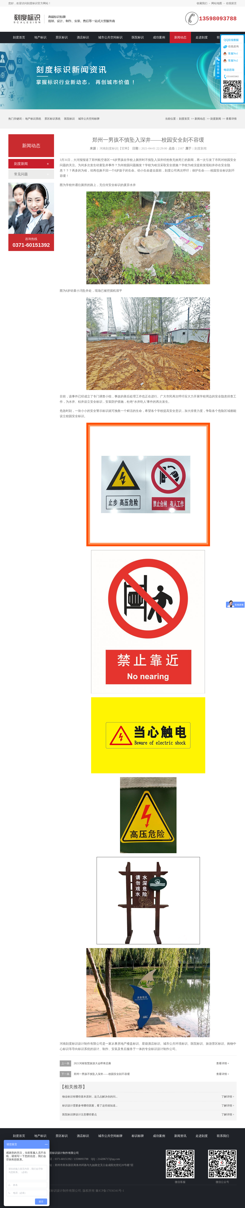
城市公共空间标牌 (88, 118)
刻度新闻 (215, 118)
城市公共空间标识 (110, 37)
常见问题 (21, 174)
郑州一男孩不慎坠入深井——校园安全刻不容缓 (102, 1074)
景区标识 (62, 37)
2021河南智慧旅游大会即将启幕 (92, 1063)
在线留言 (231, 3)
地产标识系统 (33, 118)
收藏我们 (202, 3)
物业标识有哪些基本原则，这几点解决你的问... (90, 1096)
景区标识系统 (52, 118)
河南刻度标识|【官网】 (115, 148)
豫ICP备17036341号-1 (109, 1190)
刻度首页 (19, 37)
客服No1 (233, 53)
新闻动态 (180, 37)
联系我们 (223, 1135)
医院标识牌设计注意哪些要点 (79, 1114)
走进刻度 (202, 37)
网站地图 (216, 3)
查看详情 (231, 118)
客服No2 (233, 60)
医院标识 (138, 37)
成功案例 (159, 37)
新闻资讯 (180, 1135)
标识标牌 (138, 1135)
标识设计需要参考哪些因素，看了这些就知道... (90, 1105)
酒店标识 (83, 37)
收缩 (217, 68)
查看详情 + (222, 1063)
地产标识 (40, 37)
